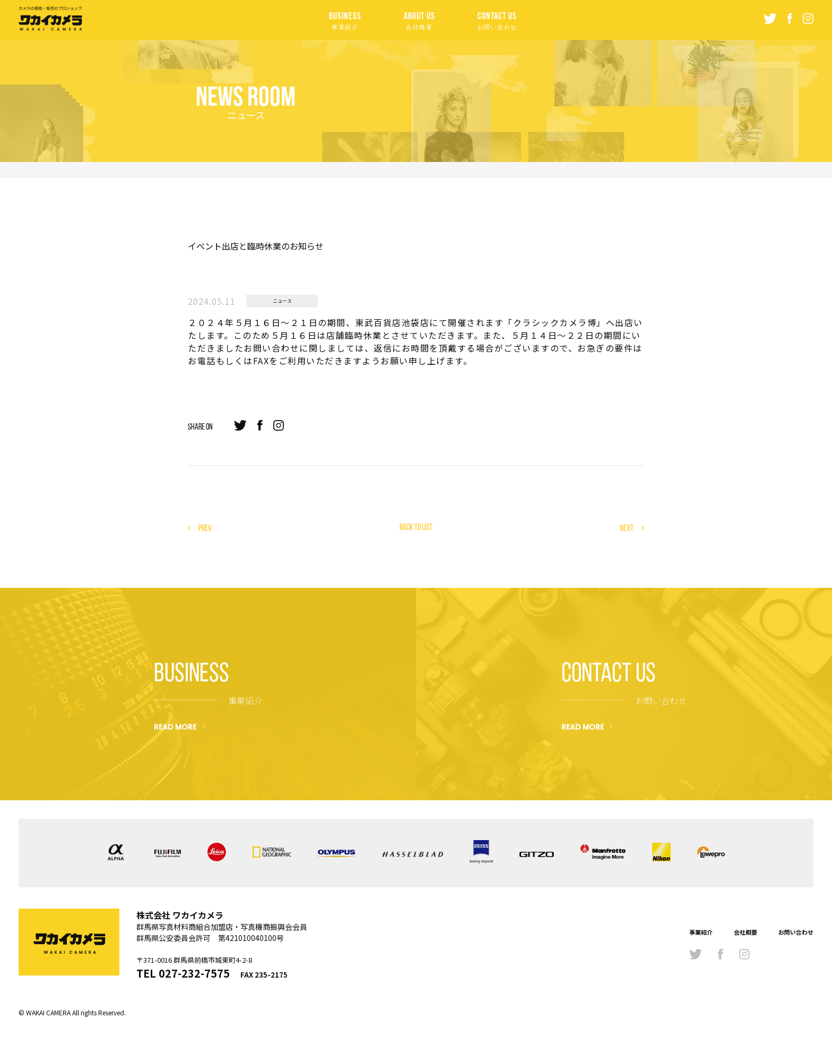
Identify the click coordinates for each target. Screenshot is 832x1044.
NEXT (627, 528)
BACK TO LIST (416, 527)
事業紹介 (701, 932)
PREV (205, 528)
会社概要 (745, 932)
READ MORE (175, 726)
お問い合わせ (795, 932)
